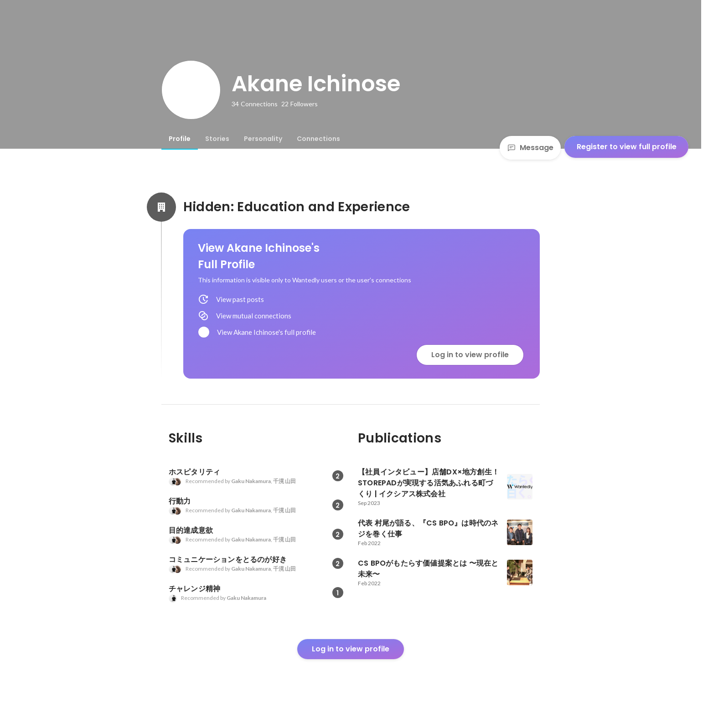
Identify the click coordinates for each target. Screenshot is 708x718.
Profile (180, 138)
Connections (318, 138)
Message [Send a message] (530, 147)
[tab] (179, 139)
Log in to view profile (470, 354)
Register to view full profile (627, 146)
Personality (263, 138)
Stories (217, 138)
